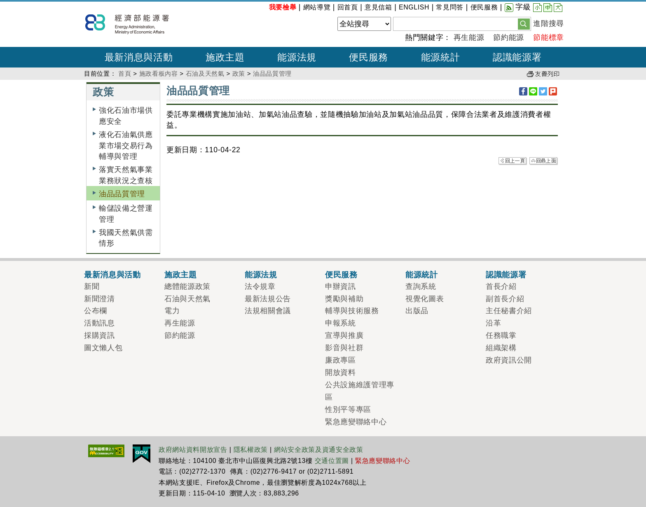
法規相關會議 (268, 311)
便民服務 (484, 7)
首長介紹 (501, 286)
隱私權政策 (251, 449)
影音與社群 (344, 348)
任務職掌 (501, 335)
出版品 (416, 311)
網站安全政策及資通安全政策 (318, 449)
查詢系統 (420, 286)
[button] (524, 23)
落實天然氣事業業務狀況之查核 (126, 174)
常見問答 (449, 7)
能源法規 (261, 274)
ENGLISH (414, 7)
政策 (238, 73)
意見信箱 (378, 7)
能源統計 (421, 274)
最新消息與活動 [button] (139, 57)
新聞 (91, 286)
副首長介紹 (505, 299)
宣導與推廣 (344, 335)
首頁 (124, 73)
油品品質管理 (272, 73)
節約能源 (508, 37)
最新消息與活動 (112, 274)
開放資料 (340, 372)
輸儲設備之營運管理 (126, 213)
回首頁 (347, 7)
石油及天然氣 (205, 73)
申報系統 (340, 323)
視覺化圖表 (424, 299)
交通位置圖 (332, 460)
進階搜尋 (548, 23)
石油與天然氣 (187, 299)
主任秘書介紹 (509, 311)
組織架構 (501, 348)
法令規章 (260, 286)
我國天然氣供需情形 (126, 237)
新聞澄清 (99, 299)
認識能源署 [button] (517, 57)
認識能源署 (506, 274)
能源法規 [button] (296, 57)
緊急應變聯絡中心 (355, 422)
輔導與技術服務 (352, 311)
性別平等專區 (348, 409)
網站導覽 (317, 7)
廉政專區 (340, 360)
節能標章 (548, 37)
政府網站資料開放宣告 (193, 449)
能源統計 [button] (440, 57)
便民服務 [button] (368, 57)
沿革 (493, 323)
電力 (172, 311)
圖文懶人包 (103, 348)
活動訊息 (99, 323)
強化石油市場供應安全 (126, 115)
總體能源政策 (187, 286)
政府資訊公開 (509, 360)
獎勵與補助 (344, 299)
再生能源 (469, 37)
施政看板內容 (158, 73)
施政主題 (180, 274)
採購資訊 (99, 335)
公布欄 (95, 311)
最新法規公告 (268, 299)
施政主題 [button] (225, 57)
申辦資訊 (340, 286)
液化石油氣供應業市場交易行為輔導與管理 (126, 145)
